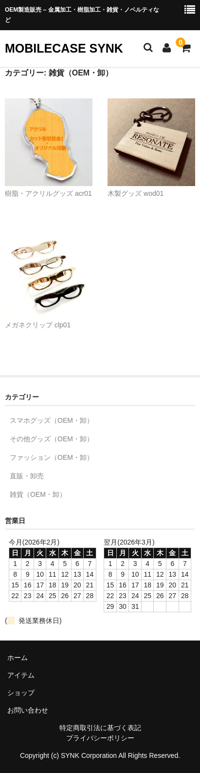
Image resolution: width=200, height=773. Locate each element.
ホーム (17, 657)
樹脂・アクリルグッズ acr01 (48, 193)
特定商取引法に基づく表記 (100, 728)
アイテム (21, 675)
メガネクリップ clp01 (38, 325)
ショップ (21, 693)
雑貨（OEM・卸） (38, 494)
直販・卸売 (27, 476)
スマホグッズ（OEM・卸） (51, 420)
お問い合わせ (27, 710)
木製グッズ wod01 (136, 193)
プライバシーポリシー (100, 738)
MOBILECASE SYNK (64, 48)
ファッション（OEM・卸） (51, 457)
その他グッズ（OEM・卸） (51, 439)
